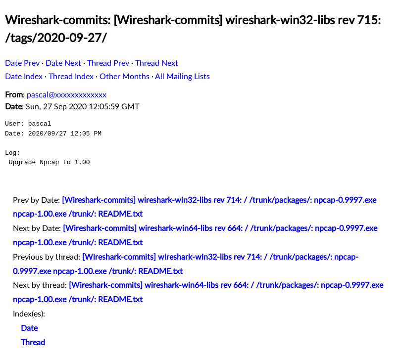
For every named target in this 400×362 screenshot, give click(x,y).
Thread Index (71, 77)
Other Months (125, 77)
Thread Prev (108, 63)
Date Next (63, 63)
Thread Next (156, 63)
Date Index (24, 77)
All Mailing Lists (182, 77)
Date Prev (22, 63)
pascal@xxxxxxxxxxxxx (66, 95)
